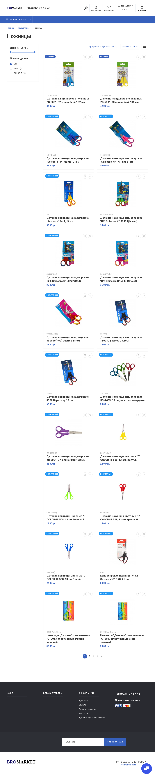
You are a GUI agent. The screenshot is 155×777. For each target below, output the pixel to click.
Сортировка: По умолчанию (101, 46)
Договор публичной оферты (92, 717)
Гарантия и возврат (88, 709)
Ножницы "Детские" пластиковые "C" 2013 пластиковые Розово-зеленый (68, 639)
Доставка (83, 700)
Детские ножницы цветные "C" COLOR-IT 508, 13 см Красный (120, 517)
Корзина (142, 8)
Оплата (82, 705)
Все (13, 63)
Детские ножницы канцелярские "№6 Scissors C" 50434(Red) (67, 279)
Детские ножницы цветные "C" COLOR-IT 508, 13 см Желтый (120, 458)
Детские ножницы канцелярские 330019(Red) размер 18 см (67, 339)
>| (106, 656)
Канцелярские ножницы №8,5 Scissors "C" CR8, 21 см (119, 577)
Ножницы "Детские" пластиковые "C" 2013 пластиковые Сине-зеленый (122, 639)
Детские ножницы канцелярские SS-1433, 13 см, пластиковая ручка (122, 398)
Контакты (83, 713)
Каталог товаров (16, 19)
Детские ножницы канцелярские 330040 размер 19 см (67, 398)
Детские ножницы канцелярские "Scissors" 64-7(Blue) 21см (67, 160)
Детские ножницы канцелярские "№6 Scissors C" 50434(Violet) (121, 279)
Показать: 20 (129, 46)
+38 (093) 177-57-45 (37, 8)
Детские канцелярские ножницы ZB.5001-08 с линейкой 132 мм (121, 100)
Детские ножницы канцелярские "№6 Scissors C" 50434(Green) (121, 219)
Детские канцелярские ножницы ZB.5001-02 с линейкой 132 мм (67, 100)
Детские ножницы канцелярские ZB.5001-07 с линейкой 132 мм (67, 458)
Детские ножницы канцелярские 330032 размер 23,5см (121, 339)
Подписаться (115, 742)
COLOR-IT (18, 73)
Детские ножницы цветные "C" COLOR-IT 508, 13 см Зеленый (66, 517)
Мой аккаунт (125, 6)
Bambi (16, 68)
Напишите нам (128, 764)
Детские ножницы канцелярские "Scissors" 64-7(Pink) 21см (121, 160)
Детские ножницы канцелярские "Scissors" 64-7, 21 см (67, 219)
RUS (123, 10)
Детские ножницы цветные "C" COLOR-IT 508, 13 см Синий (66, 577)
